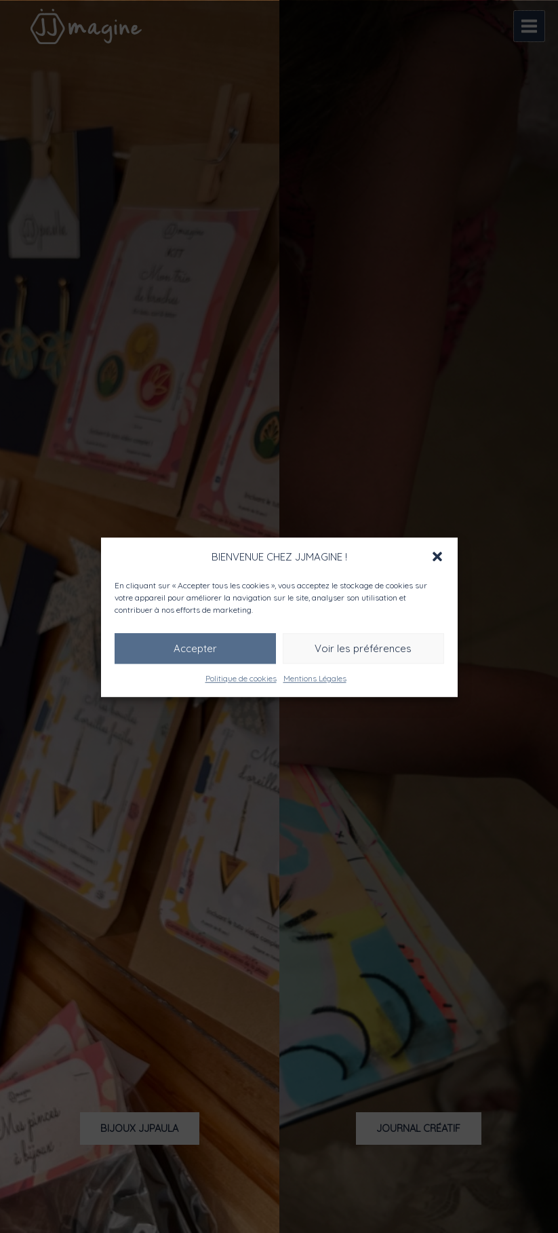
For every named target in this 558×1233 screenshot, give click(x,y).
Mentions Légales (314, 678)
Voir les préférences (363, 647)
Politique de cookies (241, 678)
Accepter (195, 647)
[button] (437, 556)
